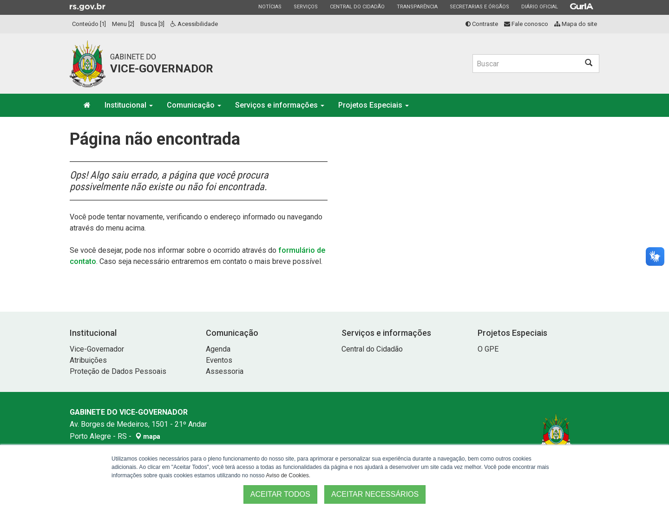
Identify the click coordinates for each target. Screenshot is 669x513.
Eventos (219, 360)
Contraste (482, 23)
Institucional (129, 105)
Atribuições (88, 360)
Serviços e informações (279, 105)
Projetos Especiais (373, 105)
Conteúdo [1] (89, 23)
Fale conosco (526, 23)
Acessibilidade (194, 23)
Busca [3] (152, 23)
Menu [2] (123, 23)
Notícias (270, 6)
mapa (147, 436)
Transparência (417, 6)
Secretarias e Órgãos (479, 6)
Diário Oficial (539, 6)
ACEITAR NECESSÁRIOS (375, 494)
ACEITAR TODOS (280, 494)
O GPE (488, 349)
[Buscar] (525, 63)
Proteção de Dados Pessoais (118, 371)
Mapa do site (575, 23)
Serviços (305, 6)
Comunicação (194, 105)
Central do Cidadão (357, 6)
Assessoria (224, 371)
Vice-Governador (97, 349)
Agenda (218, 349)
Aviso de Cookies (287, 475)
